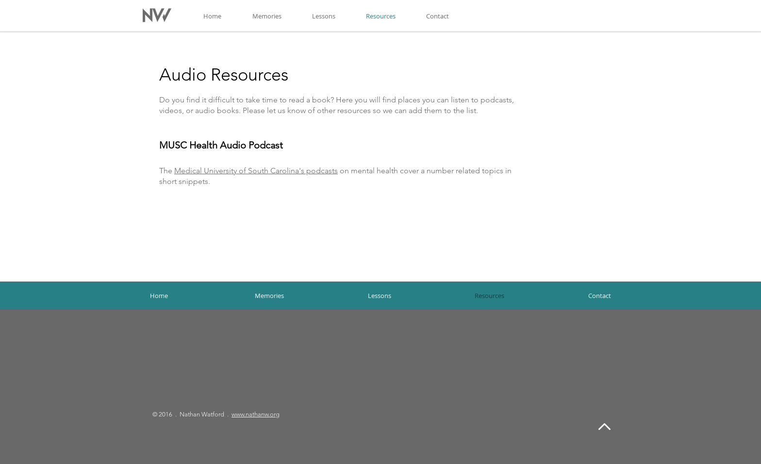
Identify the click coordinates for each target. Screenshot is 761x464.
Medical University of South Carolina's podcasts (256, 170)
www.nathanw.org (256, 414)
